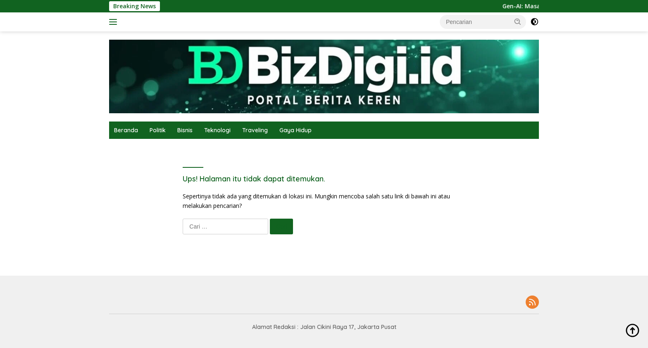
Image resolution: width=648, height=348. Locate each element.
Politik (158, 130)
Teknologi (217, 130)
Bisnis (185, 130)
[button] (518, 21)
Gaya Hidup (295, 130)
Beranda (126, 130)
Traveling (255, 130)
